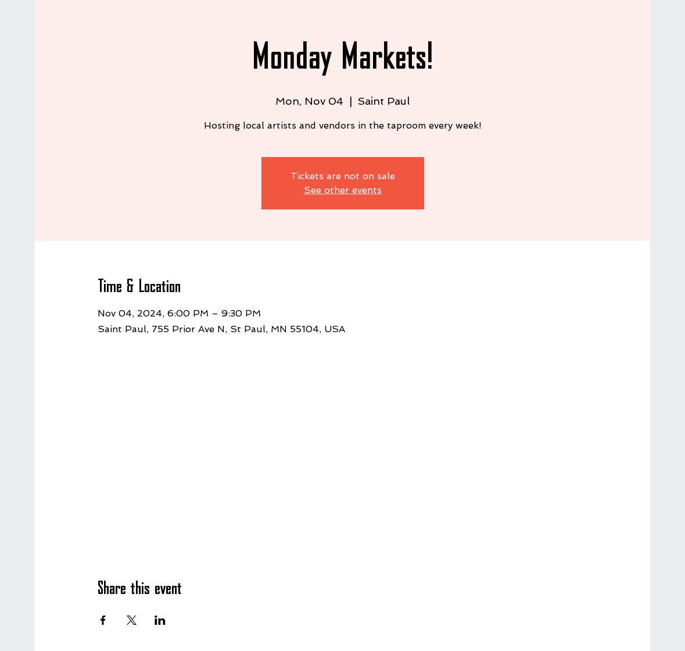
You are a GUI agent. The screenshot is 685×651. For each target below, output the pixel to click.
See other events (343, 189)
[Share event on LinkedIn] (160, 620)
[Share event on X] (131, 620)
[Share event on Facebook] (103, 620)
